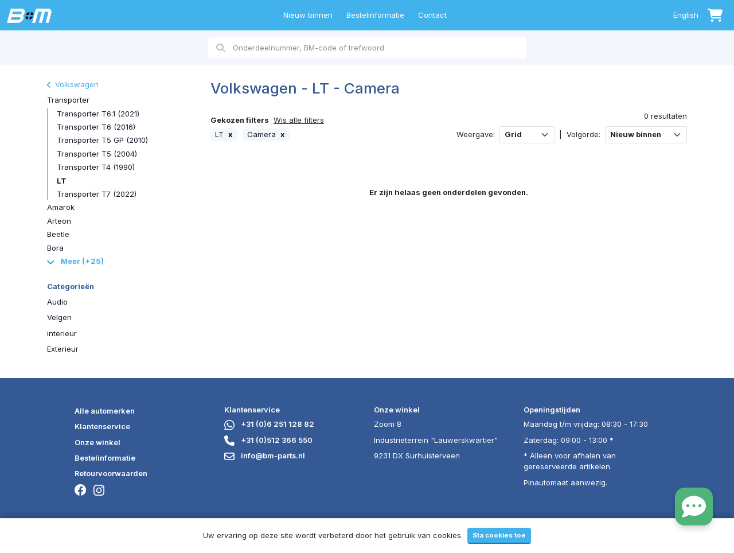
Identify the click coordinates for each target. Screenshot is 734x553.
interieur (62, 333)
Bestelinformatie (375, 15)
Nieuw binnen (308, 15)
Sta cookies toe (499, 535)
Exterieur (63, 348)
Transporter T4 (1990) (96, 167)
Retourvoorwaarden (111, 473)
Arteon (59, 220)
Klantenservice (102, 426)
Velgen (59, 317)
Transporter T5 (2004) (97, 153)
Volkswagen (73, 84)
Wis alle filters (299, 119)
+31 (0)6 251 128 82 (269, 424)
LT (62, 180)
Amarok (61, 207)
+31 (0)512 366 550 (268, 440)
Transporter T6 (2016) (96, 126)
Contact (432, 15)
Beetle (58, 234)
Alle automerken (105, 410)
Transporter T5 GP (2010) (102, 140)
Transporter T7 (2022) (96, 193)
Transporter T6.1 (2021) (98, 113)
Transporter (68, 99)
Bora (55, 247)
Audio (57, 301)
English (685, 15)
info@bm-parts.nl (264, 455)
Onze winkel (97, 442)
